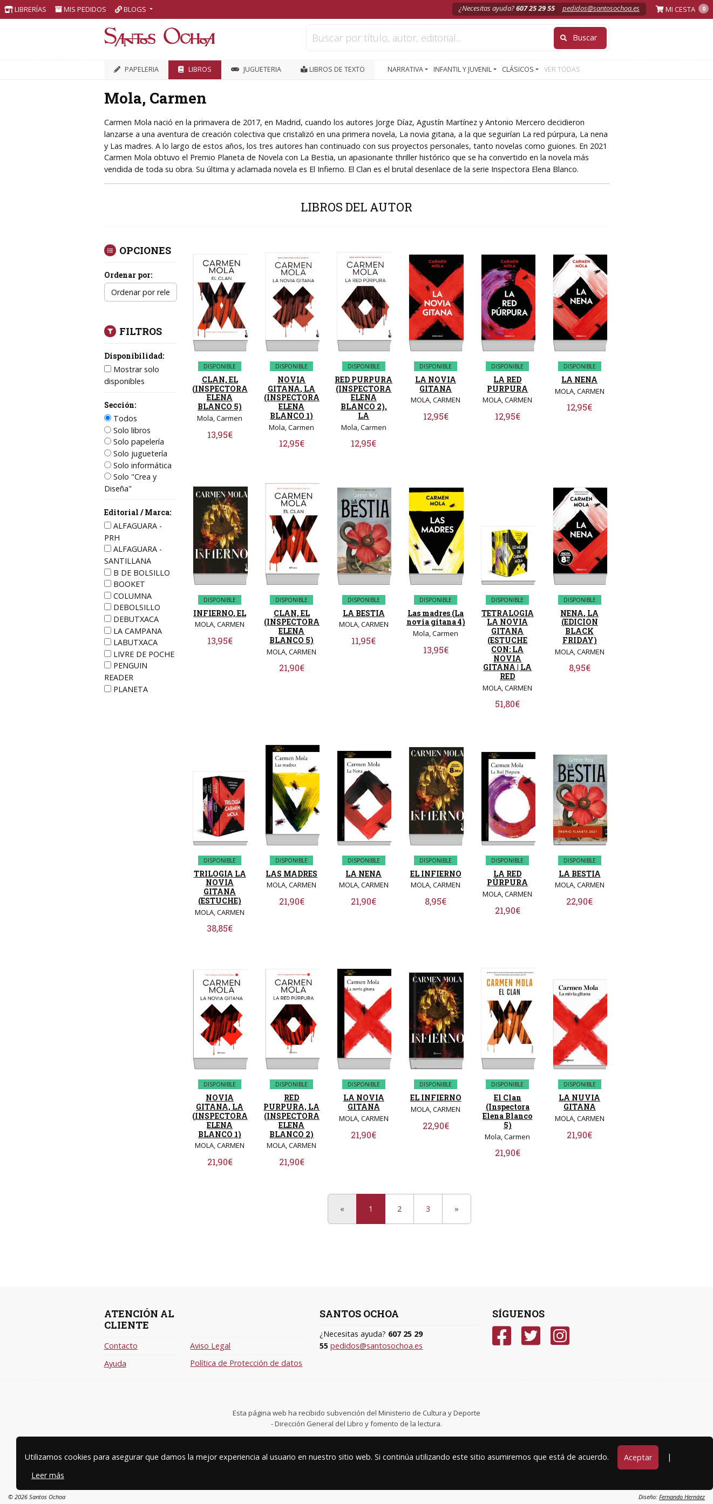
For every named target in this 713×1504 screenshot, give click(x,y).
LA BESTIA (364, 613)
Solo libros (127, 430)
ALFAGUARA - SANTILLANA (133, 555)
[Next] (456, 1209)
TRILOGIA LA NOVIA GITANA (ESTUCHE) (220, 887)
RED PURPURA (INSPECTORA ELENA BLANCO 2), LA (363, 397)
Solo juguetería (135, 453)
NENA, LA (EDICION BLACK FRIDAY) (579, 626)
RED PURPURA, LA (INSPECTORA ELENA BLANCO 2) (291, 1115)
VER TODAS (562, 69)
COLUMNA (128, 596)
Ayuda (115, 1363)
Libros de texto (333, 69)
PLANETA (126, 689)
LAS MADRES (291, 874)
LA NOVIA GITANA (435, 384)
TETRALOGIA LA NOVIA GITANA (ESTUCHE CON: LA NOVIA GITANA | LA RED (507, 645)
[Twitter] (530, 1336)
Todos (120, 418)
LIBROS (195, 69)
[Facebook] (501, 1336)
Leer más (47, 1475)
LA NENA (579, 379)
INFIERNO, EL (219, 613)
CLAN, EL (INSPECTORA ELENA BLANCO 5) (220, 393)
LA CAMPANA (133, 631)
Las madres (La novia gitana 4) (435, 617)
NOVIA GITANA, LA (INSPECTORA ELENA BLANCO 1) (292, 397)
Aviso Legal (210, 1346)
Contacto (121, 1346)
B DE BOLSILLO (137, 573)
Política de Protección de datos (246, 1363)
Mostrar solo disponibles (131, 375)
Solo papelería (134, 441)
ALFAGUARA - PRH (133, 532)
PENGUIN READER (125, 671)
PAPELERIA (136, 69)
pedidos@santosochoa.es (601, 8)
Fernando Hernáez (682, 1497)
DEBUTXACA (131, 619)
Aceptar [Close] (638, 1457)
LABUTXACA (131, 642)
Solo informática (138, 465)
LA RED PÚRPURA (507, 878)
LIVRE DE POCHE (139, 654)
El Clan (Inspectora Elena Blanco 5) (507, 1111)
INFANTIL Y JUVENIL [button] (463, 69)
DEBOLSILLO (132, 607)
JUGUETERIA (256, 69)
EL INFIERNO (435, 874)
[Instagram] (560, 1336)
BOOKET (124, 584)
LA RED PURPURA (507, 384)
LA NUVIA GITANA (579, 1102)
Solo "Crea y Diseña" (130, 482)
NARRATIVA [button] (406, 69)
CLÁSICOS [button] (518, 69)
